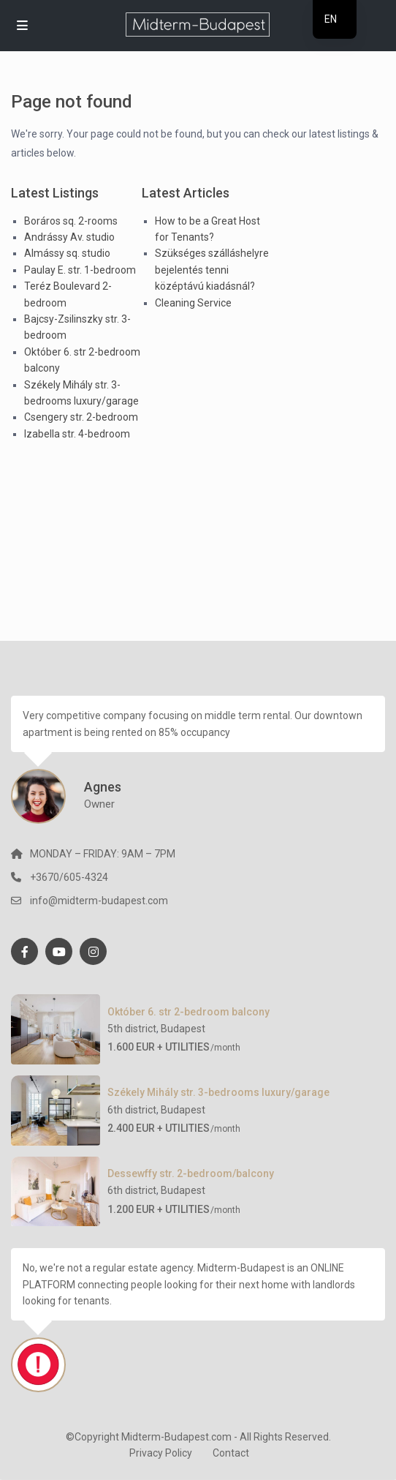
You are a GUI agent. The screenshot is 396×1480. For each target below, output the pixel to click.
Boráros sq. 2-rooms (71, 221)
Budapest (183, 1028)
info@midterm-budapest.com (99, 900)
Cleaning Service (193, 303)
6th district (131, 1110)
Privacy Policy (160, 1453)
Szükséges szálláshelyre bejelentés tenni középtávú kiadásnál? (212, 269)
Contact (231, 1453)
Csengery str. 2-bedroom (81, 417)
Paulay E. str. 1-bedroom (80, 270)
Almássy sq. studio (67, 253)
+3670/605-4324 (69, 877)
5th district (131, 1028)
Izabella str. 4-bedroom (77, 434)
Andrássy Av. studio (69, 237)
